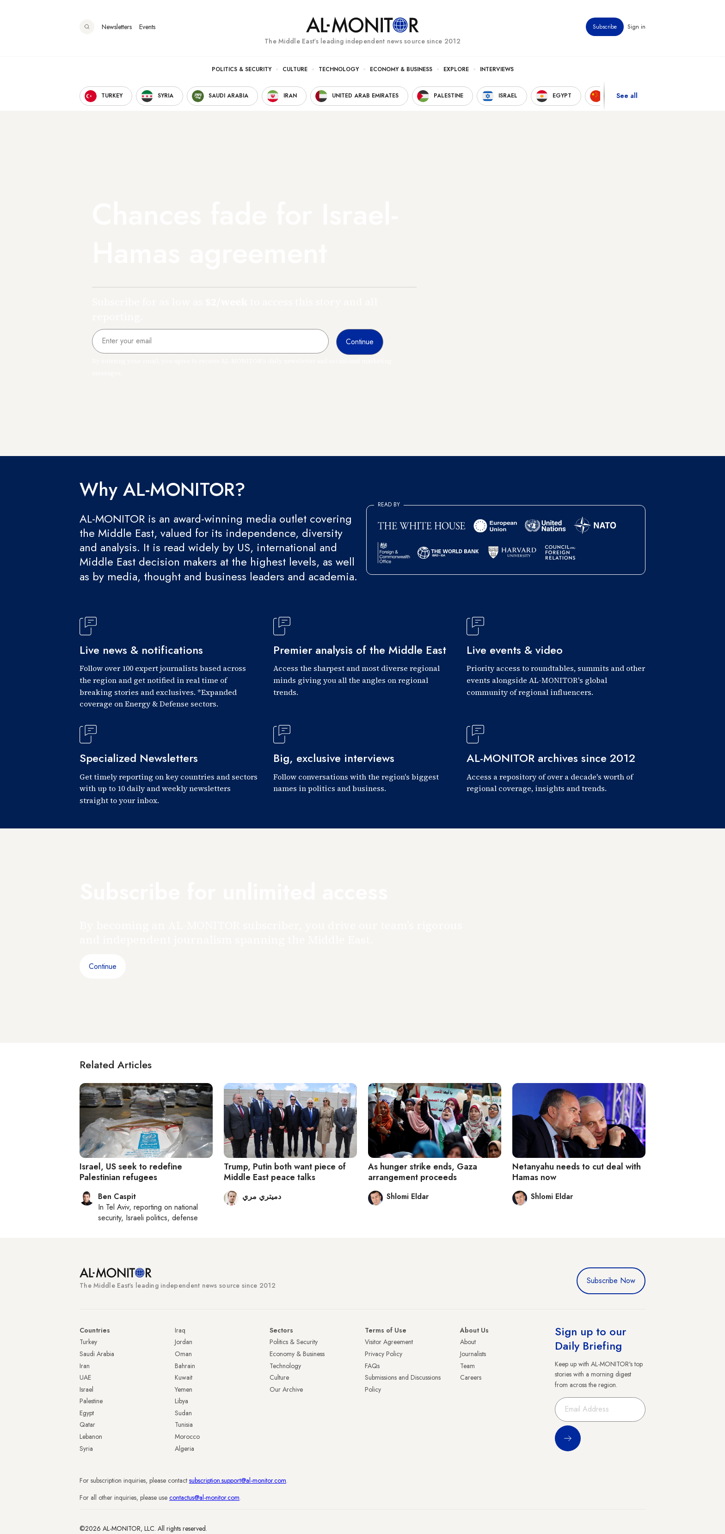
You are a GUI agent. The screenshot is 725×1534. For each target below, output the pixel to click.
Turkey (88, 1341)
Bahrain (185, 1365)
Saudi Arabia (97, 1353)
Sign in (636, 27)
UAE (85, 1377)
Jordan (183, 1341)
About (468, 1341)
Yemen (183, 1389)
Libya (181, 1401)
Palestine (91, 1401)
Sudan (183, 1413)
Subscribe (605, 27)
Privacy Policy (383, 1353)
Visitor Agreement (389, 1341)
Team (467, 1365)
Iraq (180, 1330)
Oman (183, 1353)
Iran (85, 1365)
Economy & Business (401, 70)
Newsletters (117, 27)
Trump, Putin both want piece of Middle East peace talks (285, 1172)
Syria (86, 1448)
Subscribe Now (611, 1280)
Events (147, 27)
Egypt (87, 1413)
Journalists (473, 1353)
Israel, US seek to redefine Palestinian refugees (131, 1172)
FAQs (372, 1365)
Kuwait (183, 1377)
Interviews (497, 70)
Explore (456, 70)
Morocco (187, 1436)
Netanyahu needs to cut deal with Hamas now (576, 1172)
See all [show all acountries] (627, 96)
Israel (86, 1389)
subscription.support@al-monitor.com (237, 1480)
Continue (103, 966)
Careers (470, 1377)
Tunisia (184, 1424)
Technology (339, 70)
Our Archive (286, 1389)
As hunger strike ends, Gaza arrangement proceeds (422, 1172)
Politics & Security (241, 70)
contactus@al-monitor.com (204, 1497)
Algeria (184, 1448)
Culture (295, 70)
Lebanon (91, 1436)
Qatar (87, 1424)
